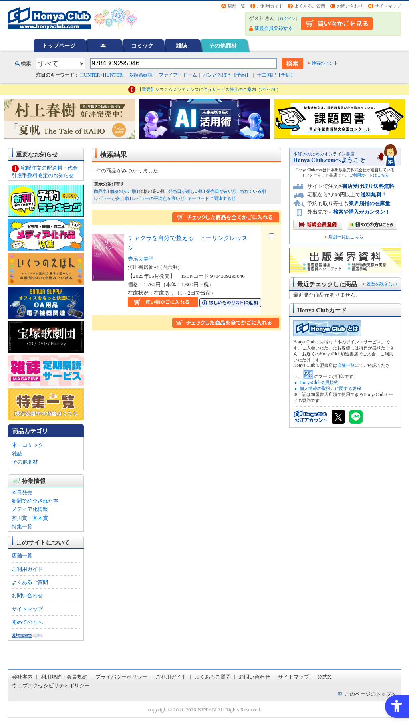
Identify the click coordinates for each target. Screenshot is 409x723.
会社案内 (22, 677)
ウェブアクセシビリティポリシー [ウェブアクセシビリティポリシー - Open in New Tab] (51, 686)
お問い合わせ (350, 6)
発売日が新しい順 (185, 191)
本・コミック (27, 445)
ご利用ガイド (270, 6)
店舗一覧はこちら (345, 237)
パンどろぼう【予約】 (227, 75)
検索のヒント (325, 63)
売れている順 (253, 191)
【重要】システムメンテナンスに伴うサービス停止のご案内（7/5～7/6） (209, 89)
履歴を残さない (381, 283)
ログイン (288, 18)
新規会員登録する (273, 28)
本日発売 (22, 492)
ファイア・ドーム (178, 75)
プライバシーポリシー (121, 677)
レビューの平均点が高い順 (158, 198)
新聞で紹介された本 (35, 501)
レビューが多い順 (111, 198)
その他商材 (223, 45)
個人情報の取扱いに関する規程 (330, 388)
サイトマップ (388, 6)
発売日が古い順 (221, 191)
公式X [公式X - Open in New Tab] (324, 677)
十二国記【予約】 (276, 75)
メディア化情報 (30, 509)
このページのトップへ (371, 694)
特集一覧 (22, 526)
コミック (142, 45)
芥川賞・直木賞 (30, 518)
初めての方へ (27, 622)
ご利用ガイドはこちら (369, 175)
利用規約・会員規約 (64, 677)
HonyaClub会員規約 (319, 382)
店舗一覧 (236, 6)
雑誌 (181, 45)
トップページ (58, 45)
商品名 (100, 191)
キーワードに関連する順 (211, 198)
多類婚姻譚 (141, 75)
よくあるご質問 (309, 6)
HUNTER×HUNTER (101, 75)
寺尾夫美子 (141, 259)
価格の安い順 (123, 191)
